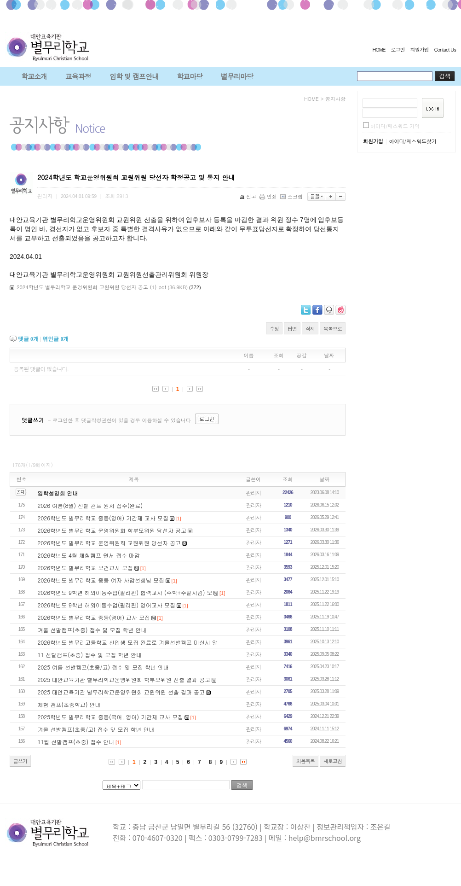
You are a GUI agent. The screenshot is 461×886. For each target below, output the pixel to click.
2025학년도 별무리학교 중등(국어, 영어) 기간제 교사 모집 (111, 717)
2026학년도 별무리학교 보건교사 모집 (85, 567)
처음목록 (305, 761)
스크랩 (292, 196)
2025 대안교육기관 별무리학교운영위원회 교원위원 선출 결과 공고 (121, 692)
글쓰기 (20, 761)
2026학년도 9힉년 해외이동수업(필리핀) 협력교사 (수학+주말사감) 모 (125, 592)
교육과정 (78, 76)
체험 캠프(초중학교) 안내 (69, 704)
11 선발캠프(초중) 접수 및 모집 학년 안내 (90, 655)
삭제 (310, 328)
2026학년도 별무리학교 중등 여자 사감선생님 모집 (101, 580)
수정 (274, 328)
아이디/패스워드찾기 (413, 141)
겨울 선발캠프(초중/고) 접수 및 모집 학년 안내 (96, 729)
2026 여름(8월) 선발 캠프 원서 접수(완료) (90, 505)
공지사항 (335, 98)
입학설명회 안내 (58, 493)
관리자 (253, 492)
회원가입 (419, 49)
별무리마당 (237, 76)
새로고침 (332, 761)
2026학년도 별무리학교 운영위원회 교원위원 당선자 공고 (109, 543)
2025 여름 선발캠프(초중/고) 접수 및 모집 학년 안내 (103, 667)
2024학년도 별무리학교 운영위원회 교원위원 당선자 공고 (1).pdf (92, 287)
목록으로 (332, 328)
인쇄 (269, 196)
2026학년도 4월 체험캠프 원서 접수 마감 (89, 555)
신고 (248, 196)
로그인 (397, 49)
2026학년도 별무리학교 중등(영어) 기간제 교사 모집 (103, 518)
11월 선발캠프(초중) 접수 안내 (76, 742)
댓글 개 (28, 339)
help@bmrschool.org (324, 837)
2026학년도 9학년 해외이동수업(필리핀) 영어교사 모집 (106, 605)
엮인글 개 (55, 339)
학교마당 (189, 76)
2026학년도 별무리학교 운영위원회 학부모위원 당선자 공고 (112, 530)
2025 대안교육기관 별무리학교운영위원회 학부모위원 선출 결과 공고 (124, 679)
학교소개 (34, 76)
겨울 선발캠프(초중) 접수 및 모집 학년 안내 (92, 630)
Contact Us (445, 49)
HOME (378, 49)
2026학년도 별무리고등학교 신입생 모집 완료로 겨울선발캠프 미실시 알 (128, 642)
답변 (292, 328)
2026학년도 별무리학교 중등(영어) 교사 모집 (94, 617)
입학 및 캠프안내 (133, 76)
